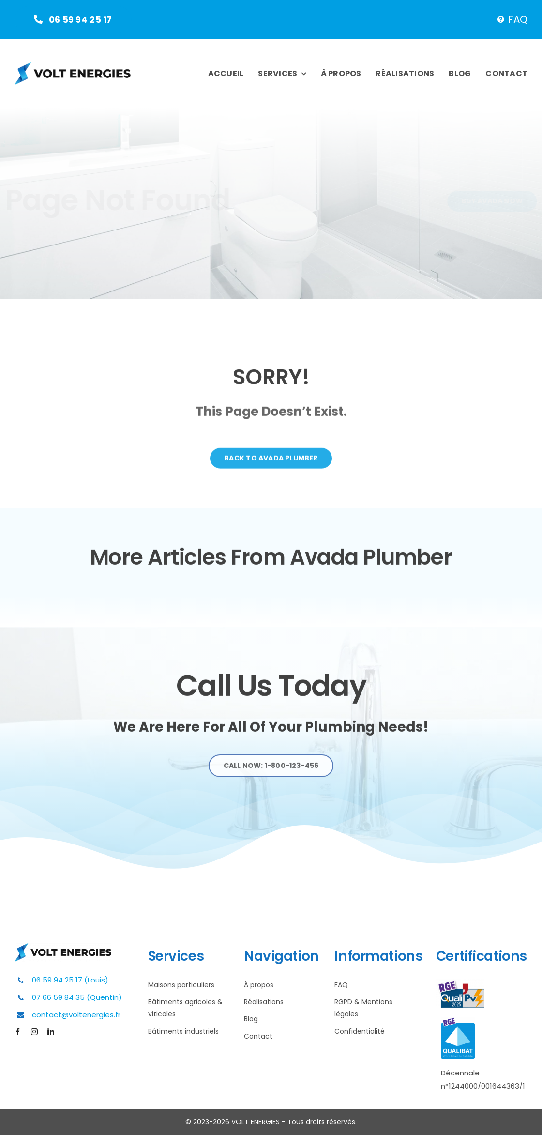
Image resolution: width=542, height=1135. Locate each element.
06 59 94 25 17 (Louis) (70, 980)
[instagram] (34, 1031)
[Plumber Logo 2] (73, 67)
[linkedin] (50, 1031)
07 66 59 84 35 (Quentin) (77, 997)
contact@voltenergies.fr (76, 1015)
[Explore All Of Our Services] (271, 769)
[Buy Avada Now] (484, 201)
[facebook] (18, 1031)
